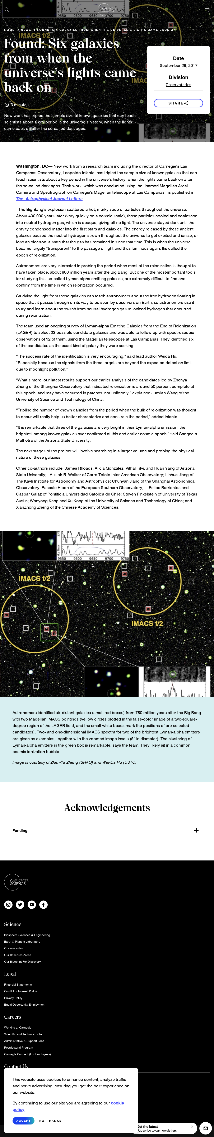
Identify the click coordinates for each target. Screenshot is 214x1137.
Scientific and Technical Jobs (23, 1034)
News (26, 30)
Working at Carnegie (17, 1027)
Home (9, 30)
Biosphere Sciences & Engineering (27, 935)
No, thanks (50, 1121)
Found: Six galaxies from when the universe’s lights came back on (106, 30)
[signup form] (192, 1126)
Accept (23, 1121)
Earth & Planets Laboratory (22, 941)
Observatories (178, 84)
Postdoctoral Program (18, 1047)
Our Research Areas (17, 955)
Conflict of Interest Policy (20, 991)
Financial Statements (18, 984)
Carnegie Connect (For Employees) (27, 1054)
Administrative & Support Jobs (24, 1041)
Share (178, 103)
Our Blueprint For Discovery (22, 961)
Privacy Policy (13, 998)
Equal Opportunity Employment (24, 1004)
